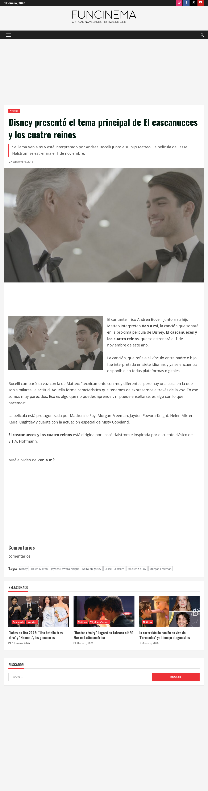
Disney (23, 569)
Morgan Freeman (160, 569)
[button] (8, 35)
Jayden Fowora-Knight (65, 569)
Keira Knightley (91, 569)
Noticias (14, 110)
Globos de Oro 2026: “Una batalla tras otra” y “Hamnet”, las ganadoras (35, 635)
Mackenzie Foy (137, 569)
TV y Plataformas (99, 622)
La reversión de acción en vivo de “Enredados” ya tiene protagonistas (164, 635)
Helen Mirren (39, 569)
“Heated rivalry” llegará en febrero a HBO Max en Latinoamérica (103, 635)
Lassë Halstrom (114, 569)
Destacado (18, 622)
